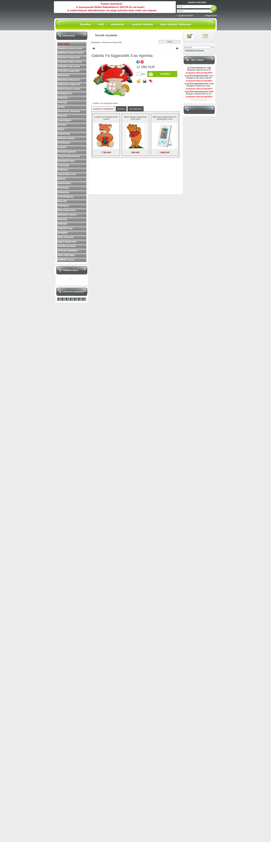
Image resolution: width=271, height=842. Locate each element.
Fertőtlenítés (64, 143)
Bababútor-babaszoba (69, 80)
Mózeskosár (64, 75)
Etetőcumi (63, 170)
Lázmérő (62, 147)
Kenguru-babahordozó (69, 156)
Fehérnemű (63, 206)
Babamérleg (64, 134)
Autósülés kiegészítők (69, 71)
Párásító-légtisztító (67, 152)
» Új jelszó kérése (185, 15)
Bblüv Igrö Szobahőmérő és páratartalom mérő (164, 118)
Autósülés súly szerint (69, 66)
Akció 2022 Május (66, 255)
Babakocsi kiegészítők (69, 57)
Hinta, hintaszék (65, 237)
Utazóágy (62, 102)
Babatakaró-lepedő (67, 215)
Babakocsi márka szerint (70, 48)
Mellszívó (62, 116)
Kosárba (165, 74)
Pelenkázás (63, 188)
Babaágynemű (65, 93)
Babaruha (62, 219)
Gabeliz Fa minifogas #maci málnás (106, 118)
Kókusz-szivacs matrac (69, 89)
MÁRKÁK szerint (66, 260)
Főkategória (96, 42)
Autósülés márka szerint (70, 62)
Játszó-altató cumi (67, 174)
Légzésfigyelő (64, 120)
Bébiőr (61, 129)
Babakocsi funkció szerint (70, 53)
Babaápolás (63, 192)
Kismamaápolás (65, 197)
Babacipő (62, 224)
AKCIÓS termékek (67, 246)
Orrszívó (62, 125)
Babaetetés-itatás (66, 161)
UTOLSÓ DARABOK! (68, 251)
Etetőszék (62, 98)
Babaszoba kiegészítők (69, 84)
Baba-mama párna (67, 210)
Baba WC (62, 201)
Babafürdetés (64, 183)
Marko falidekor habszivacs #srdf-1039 (135, 118)
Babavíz (62, 179)
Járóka (61, 107)
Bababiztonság (65, 228)
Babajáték (63, 233)
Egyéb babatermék (67, 242)
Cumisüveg (63, 165)
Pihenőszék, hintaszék (69, 111)
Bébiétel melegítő (66, 138)
